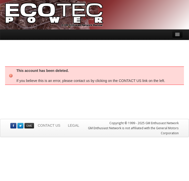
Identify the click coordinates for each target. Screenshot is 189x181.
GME (29, 125)
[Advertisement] (94, 52)
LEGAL (73, 125)
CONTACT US (49, 125)
